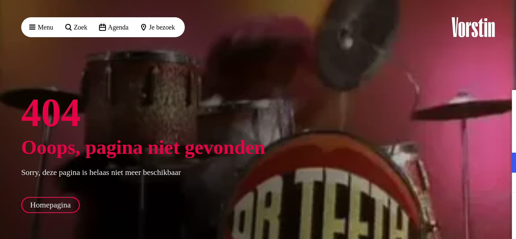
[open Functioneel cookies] (505, 163)
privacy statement (433, 140)
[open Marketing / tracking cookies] (505, 183)
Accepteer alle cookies (460, 207)
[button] (505, 102)
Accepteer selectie (460, 226)
